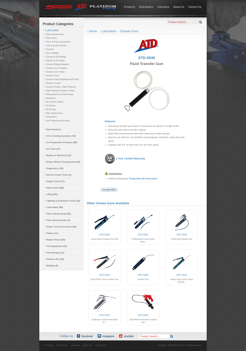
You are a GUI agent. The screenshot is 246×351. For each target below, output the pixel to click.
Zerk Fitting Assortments (58, 120)
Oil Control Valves (54, 102)
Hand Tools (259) (54, 188)
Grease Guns (52, 75)
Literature (163, 7)
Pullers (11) (51, 233)
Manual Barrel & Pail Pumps (60, 94)
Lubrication (108, 31)
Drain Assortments (55, 34)
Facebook (85, 336)
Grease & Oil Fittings (56, 56)
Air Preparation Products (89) (60, 142)
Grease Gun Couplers (56, 68)
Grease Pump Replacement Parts (62, 79)
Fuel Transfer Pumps (56, 45)
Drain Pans (51, 38)
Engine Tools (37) (54, 181)
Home (93, 31)
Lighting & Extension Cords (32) (62, 200)
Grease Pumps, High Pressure (61, 86)
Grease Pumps (53, 83)
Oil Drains (51, 105)
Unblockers (51, 117)
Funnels (50, 49)
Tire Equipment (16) (55, 246)
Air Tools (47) (52, 149)
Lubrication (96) (53, 207)
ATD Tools (80, 7)
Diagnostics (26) (53, 168)
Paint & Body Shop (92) (57, 213)
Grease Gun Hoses (55, 71)
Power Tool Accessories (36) (60, 226)
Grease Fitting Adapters (57, 64)
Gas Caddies (52, 53)
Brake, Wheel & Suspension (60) (62, 162)
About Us (178, 7)
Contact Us (194, 7)
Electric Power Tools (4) (57, 175)
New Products (52, 129)
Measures (51, 98)
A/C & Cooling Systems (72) (60, 136)
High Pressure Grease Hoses (60, 90)
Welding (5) (51, 265)
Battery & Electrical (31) (57, 155)
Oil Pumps (51, 109)
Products (129, 7)
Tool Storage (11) (54, 252)
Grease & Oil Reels (55, 60)
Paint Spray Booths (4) (57, 220)
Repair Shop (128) (54, 239)
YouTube (126, 336)
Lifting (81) (51, 194)
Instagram (106, 336)
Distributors (146, 7)
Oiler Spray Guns (54, 113)
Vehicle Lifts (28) (54, 259)
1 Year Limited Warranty (130, 158)
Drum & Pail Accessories (58, 41)
